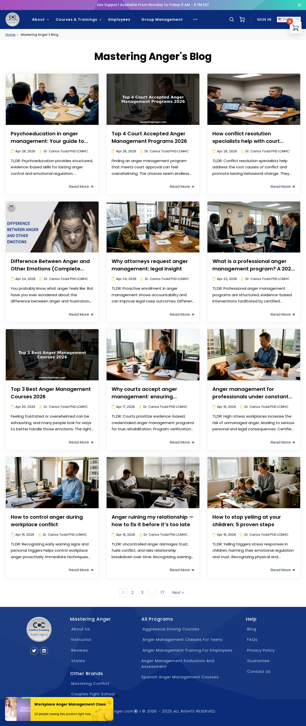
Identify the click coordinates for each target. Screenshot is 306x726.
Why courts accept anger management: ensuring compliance (144, 397)
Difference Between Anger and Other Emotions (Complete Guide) (50, 269)
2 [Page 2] (132, 592)
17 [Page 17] (162, 592)
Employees (119, 19)
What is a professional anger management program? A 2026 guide (253, 269)
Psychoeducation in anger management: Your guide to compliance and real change (48, 141)
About (38, 19)
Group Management (162, 19)
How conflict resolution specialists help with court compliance (246, 141)
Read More (81, 186)
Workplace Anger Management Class (70, 704)
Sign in (264, 19)
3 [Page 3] (142, 592)
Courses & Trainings (76, 19)
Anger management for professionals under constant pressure (250, 397)
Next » (178, 592)
